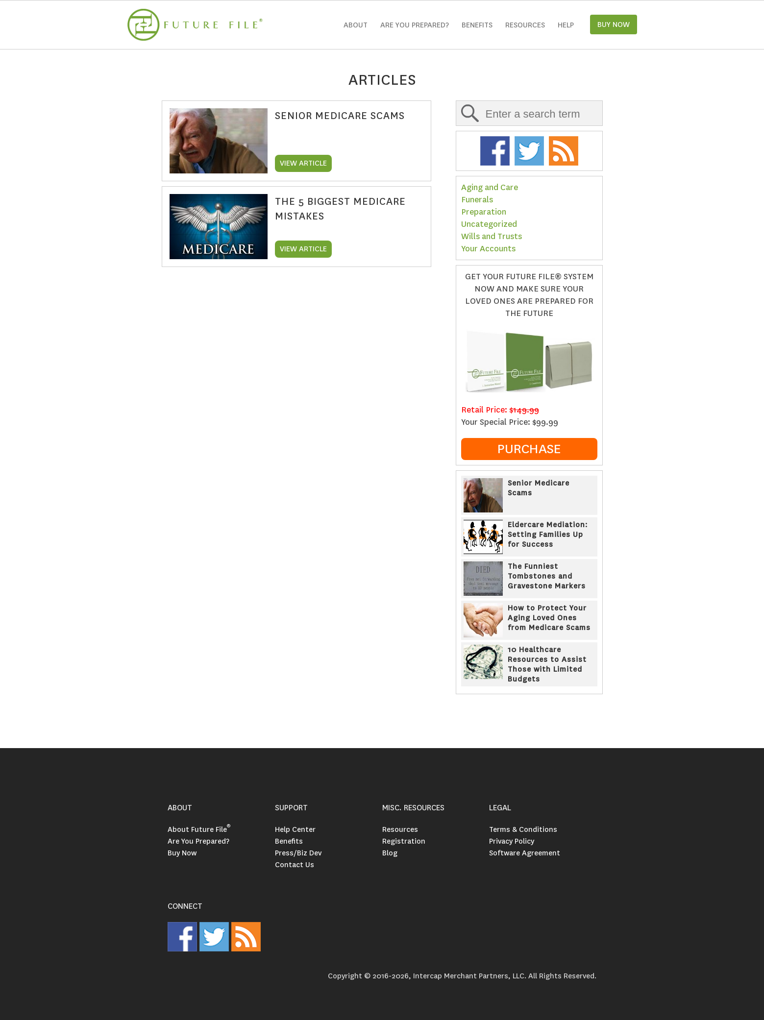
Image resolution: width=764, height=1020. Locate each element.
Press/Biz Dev (298, 853)
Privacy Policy (511, 841)
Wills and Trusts (491, 236)
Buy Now (182, 853)
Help (566, 25)
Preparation (483, 212)
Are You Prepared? (198, 841)
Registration (403, 841)
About (356, 25)
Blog (389, 853)
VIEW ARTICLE (303, 163)
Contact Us (294, 865)
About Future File (199, 829)
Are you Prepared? (414, 25)
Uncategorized (489, 224)
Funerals (477, 199)
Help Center (295, 829)
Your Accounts (488, 248)
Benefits (477, 25)
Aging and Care (489, 187)
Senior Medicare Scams (340, 115)
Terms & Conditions (523, 829)
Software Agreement (524, 853)
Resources (525, 25)
